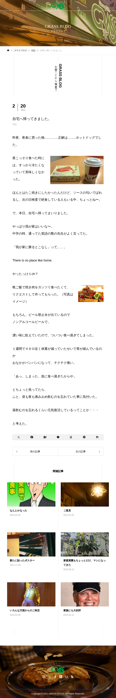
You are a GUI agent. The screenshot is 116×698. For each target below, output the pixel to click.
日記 (14, 124)
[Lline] (58, 437)
